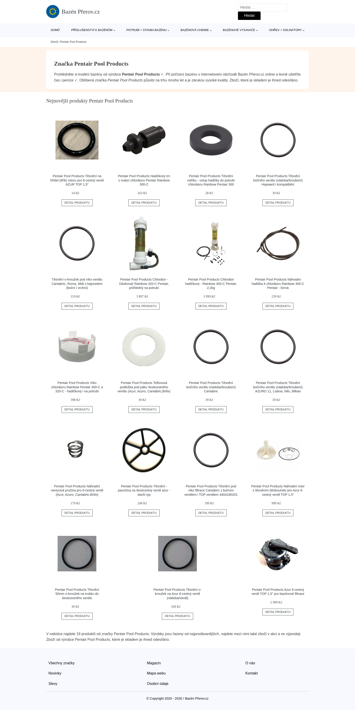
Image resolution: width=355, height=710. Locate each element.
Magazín (154, 663)
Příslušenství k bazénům (91, 30)
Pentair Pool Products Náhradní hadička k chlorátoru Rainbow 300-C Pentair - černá (278, 284)
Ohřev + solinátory (285, 30)
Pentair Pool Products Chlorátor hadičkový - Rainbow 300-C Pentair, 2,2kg (211, 284)
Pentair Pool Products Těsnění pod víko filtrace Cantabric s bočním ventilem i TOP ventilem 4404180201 (210, 490)
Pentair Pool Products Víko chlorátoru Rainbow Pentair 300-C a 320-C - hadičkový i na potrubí (77, 387)
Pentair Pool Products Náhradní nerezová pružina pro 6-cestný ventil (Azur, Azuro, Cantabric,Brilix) (77, 490)
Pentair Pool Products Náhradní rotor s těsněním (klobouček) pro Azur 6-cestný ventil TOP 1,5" (278, 490)
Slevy (52, 684)
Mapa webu (156, 673)
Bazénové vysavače (239, 30)
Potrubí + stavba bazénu (146, 30)
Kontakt (251, 673)
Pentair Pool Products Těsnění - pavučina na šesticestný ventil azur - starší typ (144, 490)
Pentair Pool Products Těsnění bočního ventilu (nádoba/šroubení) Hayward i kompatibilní (277, 180)
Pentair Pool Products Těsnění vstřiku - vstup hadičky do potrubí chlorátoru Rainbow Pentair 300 (211, 180)
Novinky (54, 673)
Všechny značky (61, 663)
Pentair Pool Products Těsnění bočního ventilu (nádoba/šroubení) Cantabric (211, 387)
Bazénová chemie (195, 30)
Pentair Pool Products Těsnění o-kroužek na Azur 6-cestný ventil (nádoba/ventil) (177, 594)
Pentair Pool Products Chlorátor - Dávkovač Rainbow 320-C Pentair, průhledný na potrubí (144, 284)
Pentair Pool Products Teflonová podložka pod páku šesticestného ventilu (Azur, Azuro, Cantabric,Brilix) (144, 387)
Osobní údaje (157, 684)
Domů (55, 30)
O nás (250, 663)
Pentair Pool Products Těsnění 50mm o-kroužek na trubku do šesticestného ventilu (77, 594)
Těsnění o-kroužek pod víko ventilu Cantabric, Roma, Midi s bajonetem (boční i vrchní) (77, 284)
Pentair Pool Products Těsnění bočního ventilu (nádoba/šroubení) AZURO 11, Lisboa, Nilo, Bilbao (277, 387)
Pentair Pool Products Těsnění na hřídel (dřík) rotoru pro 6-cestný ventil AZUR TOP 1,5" (77, 180)
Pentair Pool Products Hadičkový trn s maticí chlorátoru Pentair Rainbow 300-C (144, 180)
